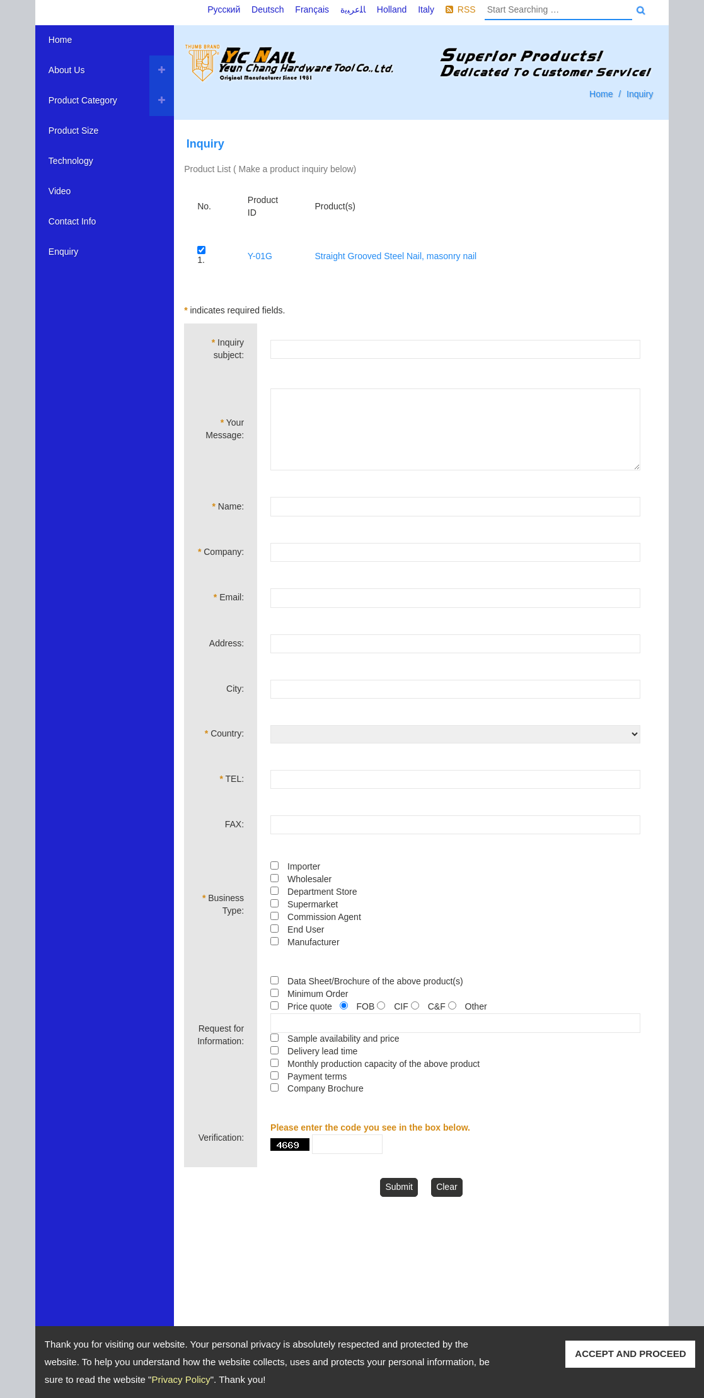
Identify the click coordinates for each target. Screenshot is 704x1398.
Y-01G (260, 256)
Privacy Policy (180, 1379)
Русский (223, 9)
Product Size (73, 130)
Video (60, 191)
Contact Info (72, 221)
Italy (426, 9)
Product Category (83, 100)
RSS (467, 9)
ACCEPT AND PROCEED (630, 1353)
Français (312, 9)
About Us (67, 70)
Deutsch (267, 9)
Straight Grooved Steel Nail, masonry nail (395, 256)
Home (60, 40)
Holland (392, 9)
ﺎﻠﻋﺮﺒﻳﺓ (353, 9)
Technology (71, 161)
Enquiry (63, 252)
